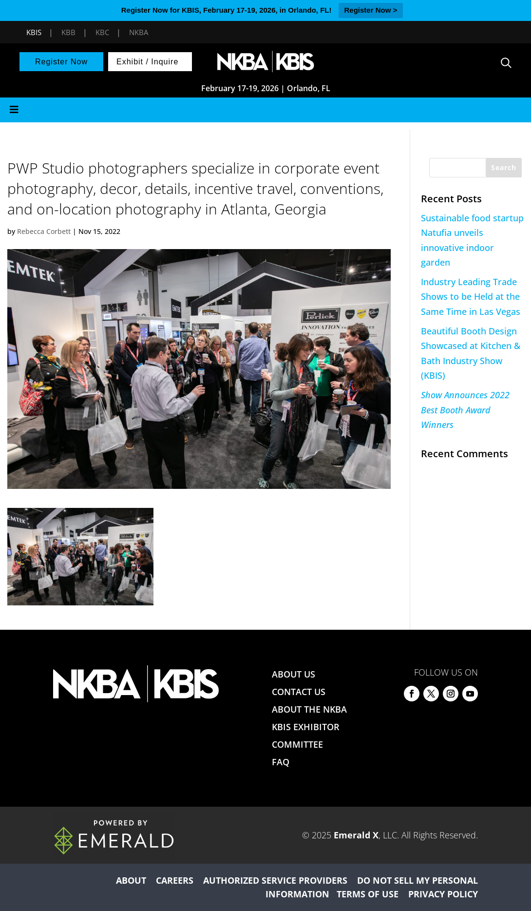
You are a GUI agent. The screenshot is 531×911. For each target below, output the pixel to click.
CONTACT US (298, 692)
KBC (102, 32)
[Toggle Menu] (265, 109)
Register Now (61, 62)
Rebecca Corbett (44, 231)
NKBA (138, 32)
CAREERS (174, 880)
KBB (68, 32)
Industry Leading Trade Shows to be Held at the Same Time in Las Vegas (470, 296)
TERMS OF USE (367, 894)
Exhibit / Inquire (147, 62)
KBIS (33, 32)
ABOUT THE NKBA (309, 709)
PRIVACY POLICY (443, 894)
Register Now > (371, 10)
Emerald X (356, 835)
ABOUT (131, 880)
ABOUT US (293, 674)
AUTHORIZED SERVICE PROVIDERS (275, 880)
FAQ (280, 762)
